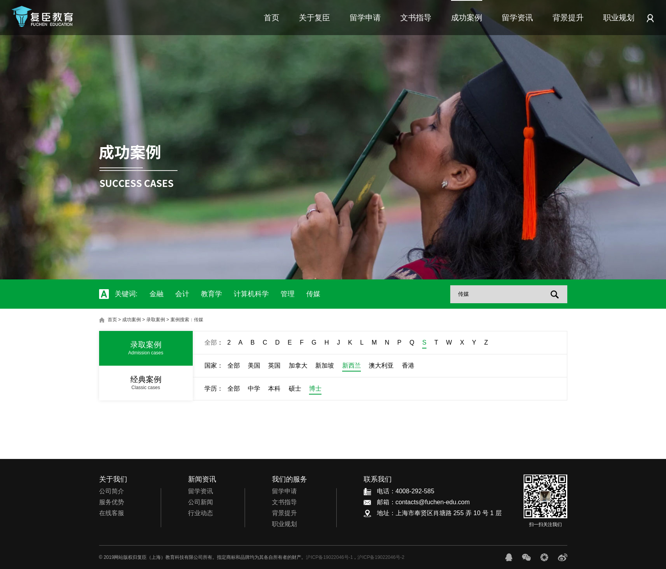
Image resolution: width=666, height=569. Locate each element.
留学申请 (365, 17)
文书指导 (416, 17)
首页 (271, 17)
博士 (315, 388)
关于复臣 (314, 17)
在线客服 (111, 513)
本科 (274, 388)
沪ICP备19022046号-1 (329, 557)
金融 (156, 294)
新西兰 (351, 365)
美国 (254, 365)
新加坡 (324, 365)
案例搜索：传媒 (186, 319)
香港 (408, 365)
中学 (254, 388)
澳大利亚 (381, 365)
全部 (210, 342)
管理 (288, 294)
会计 (182, 294)
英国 (274, 365)
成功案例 (466, 17)
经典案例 (146, 382)
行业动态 (200, 513)
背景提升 (568, 17)
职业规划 (618, 17)
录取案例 (155, 319)
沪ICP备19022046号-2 (380, 557)
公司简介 (111, 491)
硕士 (295, 388)
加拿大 (298, 365)
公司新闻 (200, 502)
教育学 (211, 294)
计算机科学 (251, 294)
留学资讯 (517, 17)
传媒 (313, 294)
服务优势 (111, 502)
